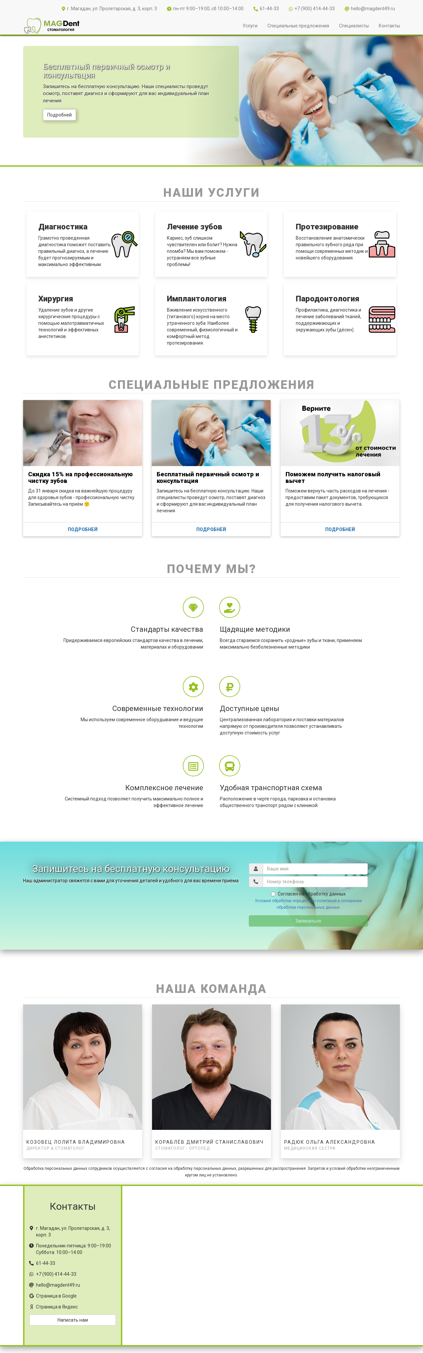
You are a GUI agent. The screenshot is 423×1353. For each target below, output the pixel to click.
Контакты (389, 25)
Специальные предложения (298, 25)
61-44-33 (266, 8)
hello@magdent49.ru (370, 8)
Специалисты (354, 25)
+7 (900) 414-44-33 (312, 8)
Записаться (308, 921)
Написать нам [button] (73, 1320)
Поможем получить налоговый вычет (333, 477)
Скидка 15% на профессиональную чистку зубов (80, 477)
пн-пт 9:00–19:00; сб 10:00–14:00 (205, 8)
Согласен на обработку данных (308, 893)
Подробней (59, 115)
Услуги (250, 25)
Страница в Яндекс (57, 1306)
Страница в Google (56, 1296)
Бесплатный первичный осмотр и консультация (208, 477)
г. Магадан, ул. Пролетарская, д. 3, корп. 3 (109, 8)
